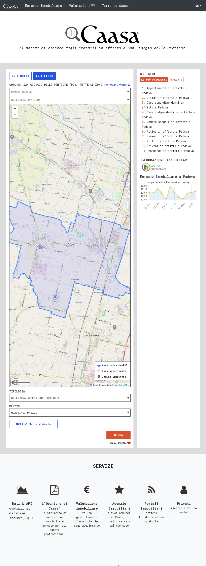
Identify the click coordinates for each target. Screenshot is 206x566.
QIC (30, 518)
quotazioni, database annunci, (20, 513)
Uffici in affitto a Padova (168, 98)
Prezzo (14, 406)
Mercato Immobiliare (43, 5)
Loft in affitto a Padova (166, 141)
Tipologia (17, 391)
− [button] (15, 115)
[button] (198, 5)
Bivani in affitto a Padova (168, 136)
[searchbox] (70, 398)
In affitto (44, 76)
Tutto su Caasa (115, 5)
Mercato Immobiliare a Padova (167, 176)
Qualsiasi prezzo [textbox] (24, 412)
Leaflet (96, 385)
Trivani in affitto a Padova (169, 146)
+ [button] (15, 109)
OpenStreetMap (121, 385)
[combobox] (70, 92)
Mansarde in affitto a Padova (171, 151)
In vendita (20, 76)
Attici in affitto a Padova (168, 131)
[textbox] (70, 91)
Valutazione (82, 5)
